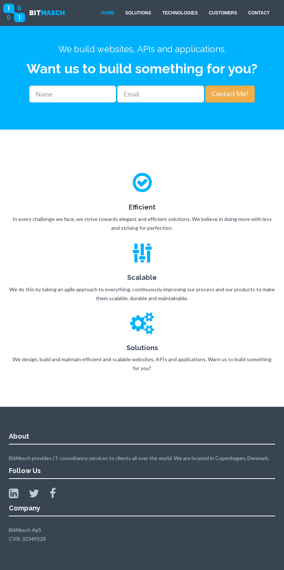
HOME (107, 13)
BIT (47, 13)
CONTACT (259, 13)
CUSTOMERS (223, 13)
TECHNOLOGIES (180, 13)
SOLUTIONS (138, 13)
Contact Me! (230, 94)
